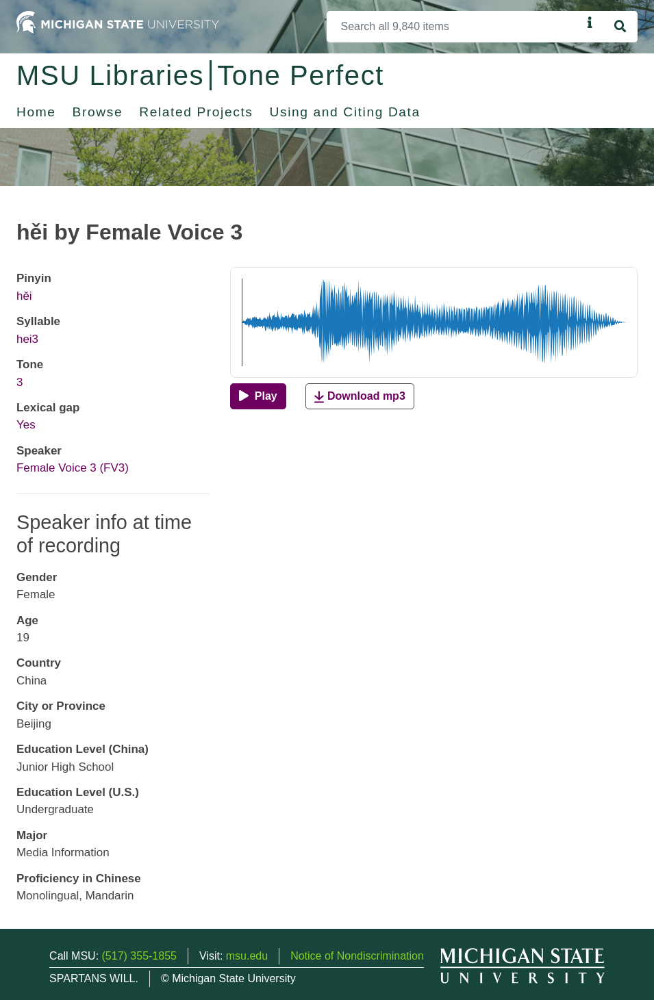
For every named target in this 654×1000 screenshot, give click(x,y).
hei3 (27, 339)
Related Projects (196, 112)
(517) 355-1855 (139, 956)
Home (36, 112)
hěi (24, 296)
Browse (98, 112)
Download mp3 (359, 396)
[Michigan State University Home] (117, 21)
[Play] (258, 396)
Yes (26, 424)
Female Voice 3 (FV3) (72, 467)
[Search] (454, 26)
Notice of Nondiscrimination (357, 956)
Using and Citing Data (345, 112)
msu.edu (247, 956)
